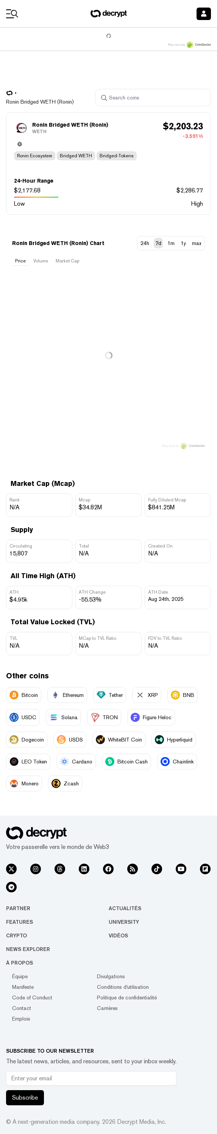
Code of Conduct (32, 997)
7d (158, 243)
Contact (21, 1008)
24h (145, 243)
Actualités (125, 908)
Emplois (21, 1019)
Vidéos (118, 935)
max (196, 243)
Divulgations (111, 976)
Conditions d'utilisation (123, 987)
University (124, 922)
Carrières (107, 1008)
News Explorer (28, 949)
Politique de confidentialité (127, 997)
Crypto (16, 935)
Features (19, 922)
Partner (18, 908)
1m (171, 243)
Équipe (20, 976)
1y (183, 243)
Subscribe (25, 1097)
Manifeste (23, 987)
